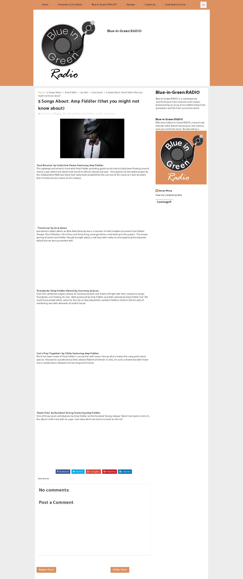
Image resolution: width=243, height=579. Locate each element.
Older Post (120, 570)
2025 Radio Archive (175, 5)
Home (45, 5)
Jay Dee (84, 92)
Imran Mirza (165, 191)
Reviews (131, 5)
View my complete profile (169, 195)
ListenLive (150, 5)
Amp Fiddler (71, 92)
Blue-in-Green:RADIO (178, 92)
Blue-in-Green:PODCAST (104, 5)
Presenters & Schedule (70, 5)
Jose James (97, 92)
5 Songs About (54, 92)
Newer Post (46, 570)
